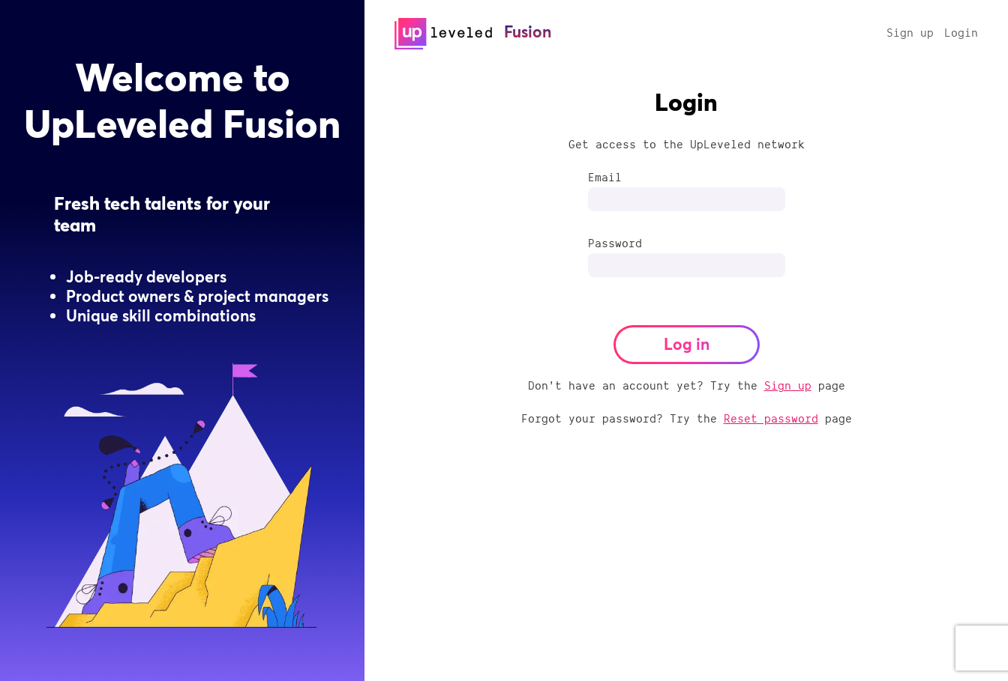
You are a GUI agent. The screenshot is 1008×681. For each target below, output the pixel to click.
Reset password (771, 418)
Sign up (910, 32)
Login (961, 32)
